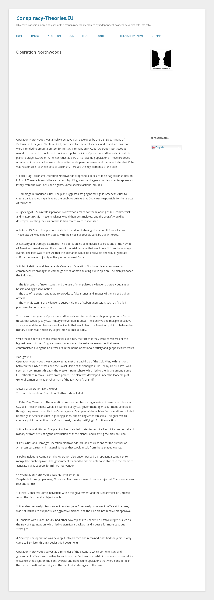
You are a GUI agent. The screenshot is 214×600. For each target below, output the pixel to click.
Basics (35, 36)
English (158, 147)
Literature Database (131, 36)
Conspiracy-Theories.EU (45, 18)
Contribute (104, 36)
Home (19, 36)
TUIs (71, 36)
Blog (85, 36)
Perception (54, 36)
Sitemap (156, 36)
